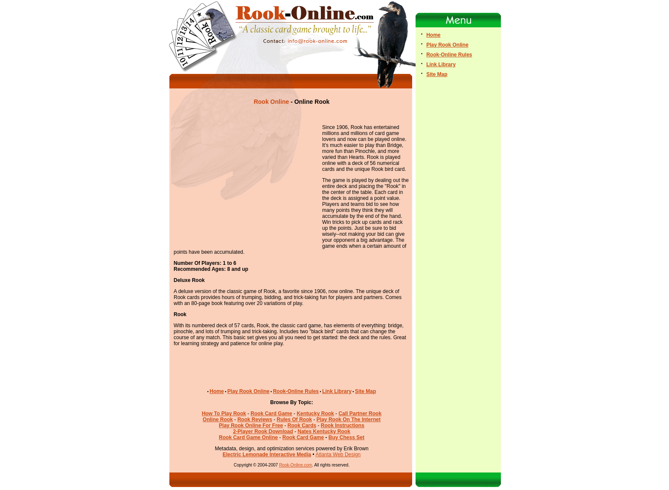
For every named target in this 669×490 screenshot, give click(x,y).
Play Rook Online (248, 391)
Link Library (337, 391)
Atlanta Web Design (338, 455)
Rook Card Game (303, 437)
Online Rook (218, 420)
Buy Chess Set (346, 437)
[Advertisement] (292, 115)
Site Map (365, 391)
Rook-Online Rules (296, 391)
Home (216, 391)
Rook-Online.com (295, 465)
